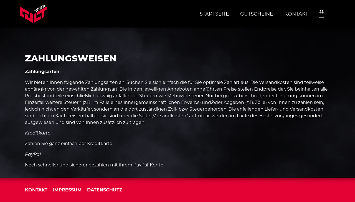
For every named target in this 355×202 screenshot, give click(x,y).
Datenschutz (104, 190)
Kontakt (296, 14)
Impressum (67, 190)
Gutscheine (256, 14)
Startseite (214, 14)
